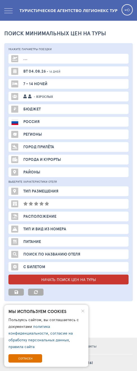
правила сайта (21, 346)
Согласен (25, 358)
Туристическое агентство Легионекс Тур (68, 10)
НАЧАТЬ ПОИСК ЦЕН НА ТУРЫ (68, 279)
